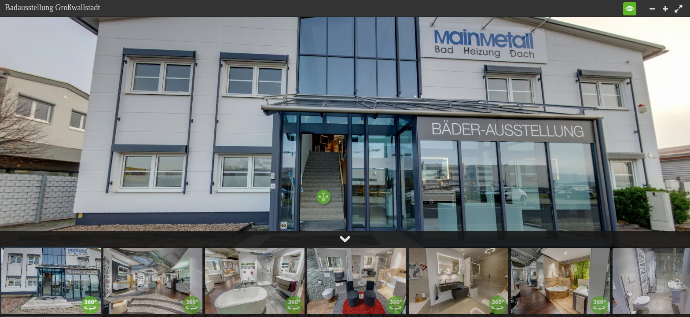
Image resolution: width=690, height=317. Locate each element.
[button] (629, 8)
